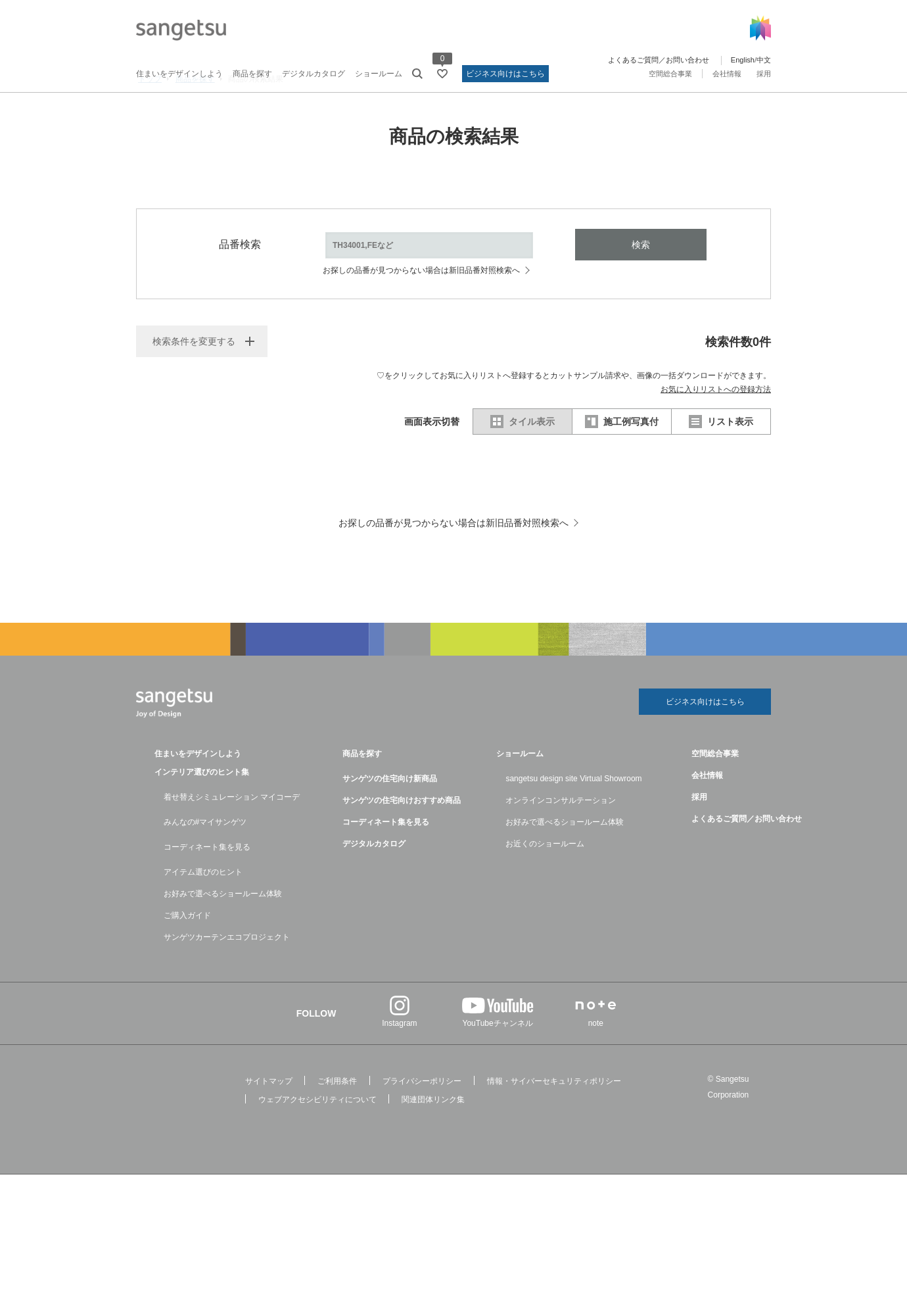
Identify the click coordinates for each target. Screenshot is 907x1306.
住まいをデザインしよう (179, 73)
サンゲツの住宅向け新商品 (389, 818)
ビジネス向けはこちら (505, 73)
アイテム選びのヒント (203, 911)
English (743, 60)
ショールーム (378, 73)
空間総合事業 (670, 74)
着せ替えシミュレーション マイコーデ (232, 836)
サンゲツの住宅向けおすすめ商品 (401, 839)
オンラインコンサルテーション (560, 839)
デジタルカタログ (313, 73)
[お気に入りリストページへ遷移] (442, 73)
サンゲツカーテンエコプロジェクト (227, 976)
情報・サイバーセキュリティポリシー (554, 1120)
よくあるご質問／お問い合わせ (658, 60)
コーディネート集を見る (207, 886)
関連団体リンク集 (433, 1139)
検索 (641, 279)
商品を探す (252, 73)
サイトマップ (268, 1120)
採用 (763, 74)
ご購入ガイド (187, 954)
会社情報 (726, 74)
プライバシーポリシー (422, 1120)
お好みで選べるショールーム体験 (223, 933)
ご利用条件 (337, 1120)
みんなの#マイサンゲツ (205, 861)
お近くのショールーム (544, 883)
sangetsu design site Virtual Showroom (573, 818)
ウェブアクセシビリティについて (317, 1139)
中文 (763, 60)
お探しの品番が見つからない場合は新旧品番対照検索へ (421, 305)
